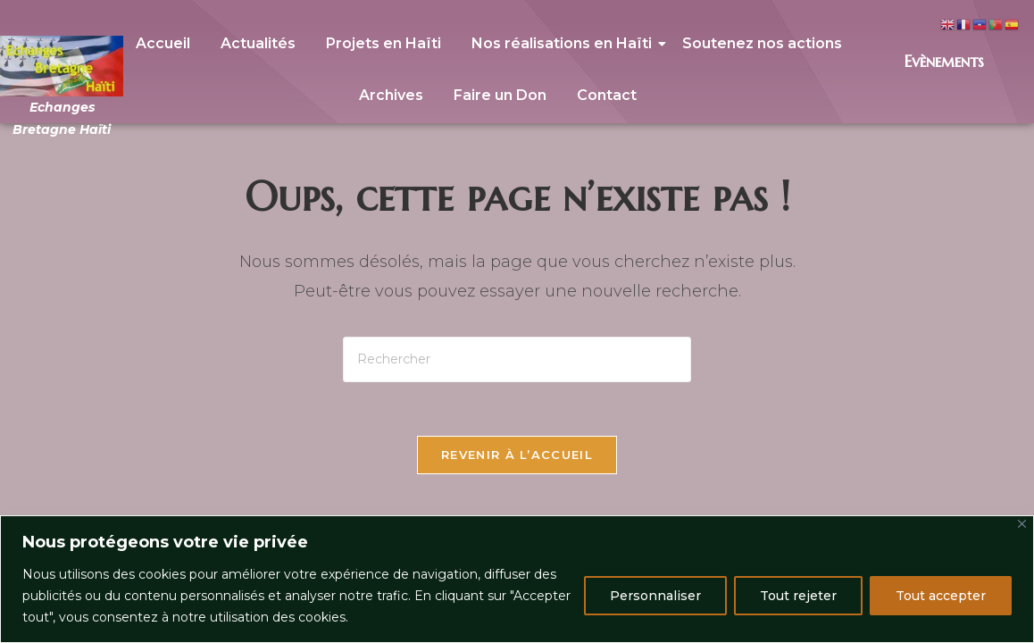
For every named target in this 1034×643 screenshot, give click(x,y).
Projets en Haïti (383, 43)
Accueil (163, 43)
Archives (391, 95)
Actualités (258, 43)
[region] (517, 579)
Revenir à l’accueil (517, 454)
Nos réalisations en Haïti (564, 43)
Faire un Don (500, 95)
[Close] (1022, 524)
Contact (607, 95)
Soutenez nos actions (762, 43)
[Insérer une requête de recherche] (517, 359)
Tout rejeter (798, 596)
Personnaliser (655, 596)
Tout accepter (941, 596)
